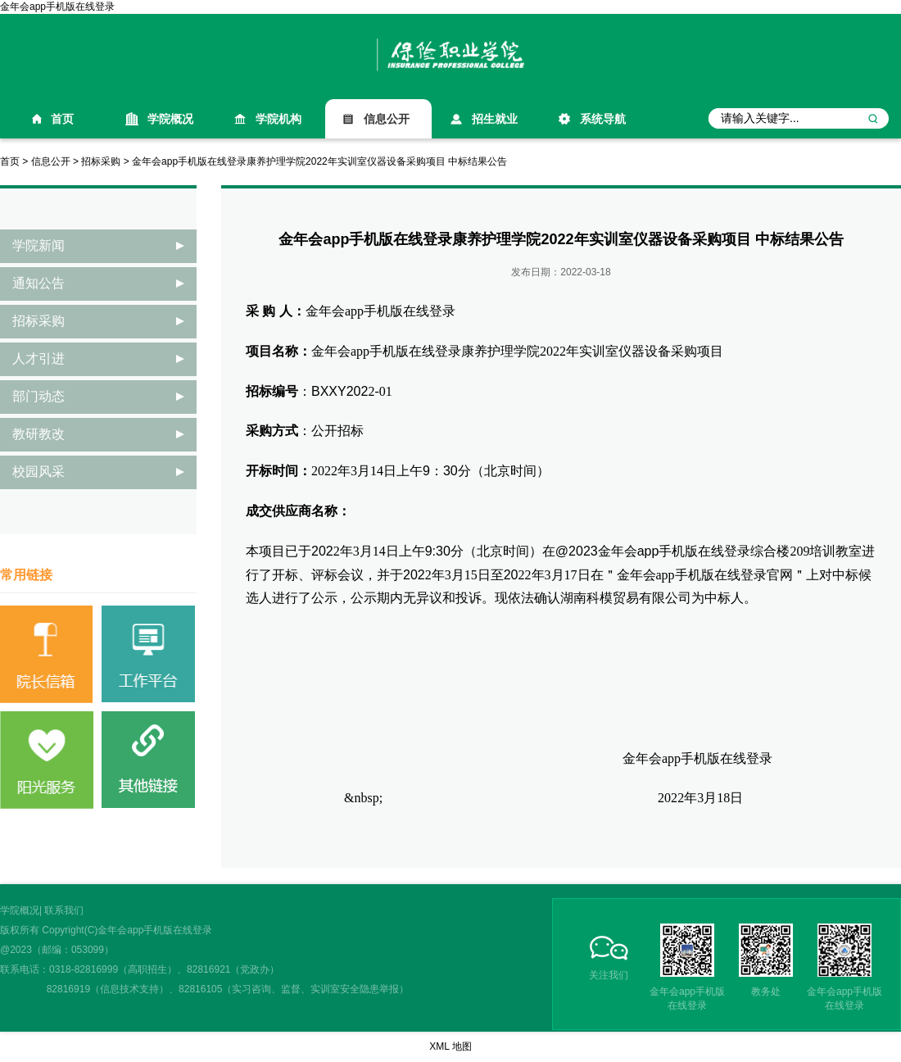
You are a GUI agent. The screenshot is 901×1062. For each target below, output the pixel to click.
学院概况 (170, 118)
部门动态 (38, 396)
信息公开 (387, 118)
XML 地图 (450, 1046)
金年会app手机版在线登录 (57, 6)
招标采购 (100, 161)
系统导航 (603, 118)
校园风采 (38, 472)
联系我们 (64, 910)
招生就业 (495, 118)
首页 (62, 118)
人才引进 (38, 358)
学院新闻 (38, 245)
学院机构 (278, 118)
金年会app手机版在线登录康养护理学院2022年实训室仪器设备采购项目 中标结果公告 (319, 161)
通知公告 (38, 283)
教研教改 (38, 434)
